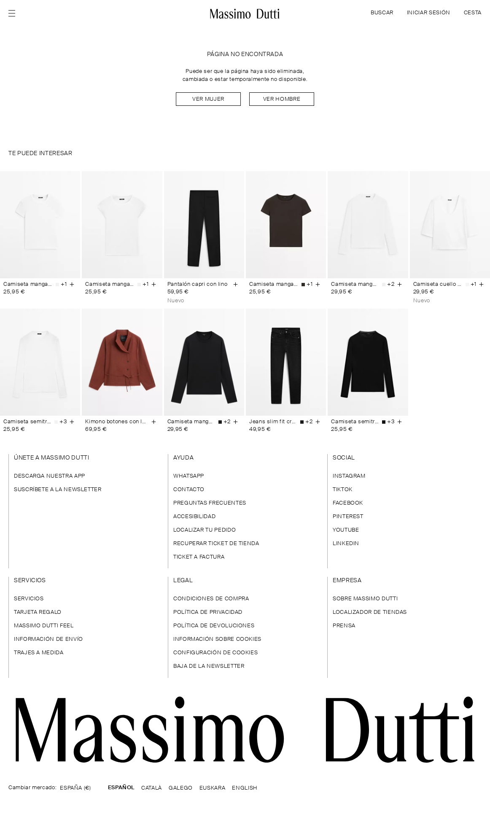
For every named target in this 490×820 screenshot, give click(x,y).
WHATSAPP (188, 476)
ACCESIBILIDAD (194, 516)
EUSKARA (212, 788)
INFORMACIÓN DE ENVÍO (48, 639)
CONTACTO (189, 489)
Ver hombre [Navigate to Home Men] (281, 99)
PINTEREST (348, 516)
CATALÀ (151, 788)
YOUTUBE (346, 530)
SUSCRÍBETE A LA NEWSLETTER (58, 489)
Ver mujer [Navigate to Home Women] (208, 99)
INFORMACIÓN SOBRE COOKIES (217, 639)
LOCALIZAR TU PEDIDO (204, 530)
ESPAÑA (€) (75, 788)
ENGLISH (244, 788)
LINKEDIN (346, 543)
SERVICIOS (29, 599)
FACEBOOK (348, 503)
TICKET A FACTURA (198, 557)
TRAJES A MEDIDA (39, 653)
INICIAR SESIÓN (428, 13)
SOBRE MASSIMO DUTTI (365, 599)
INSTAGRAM (349, 476)
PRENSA (344, 626)
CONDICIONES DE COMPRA (211, 599)
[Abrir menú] (14, 13)
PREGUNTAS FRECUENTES (209, 503)
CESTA (473, 13)
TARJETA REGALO (38, 612)
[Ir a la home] (245, 13)
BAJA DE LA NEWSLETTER (208, 666)
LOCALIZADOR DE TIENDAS (370, 612)
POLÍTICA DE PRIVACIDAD (207, 612)
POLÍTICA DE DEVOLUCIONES (213, 626)
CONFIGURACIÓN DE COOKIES (215, 653)
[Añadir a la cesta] (72, 285)
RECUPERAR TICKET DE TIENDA (216, 543)
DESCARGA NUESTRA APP (49, 476)
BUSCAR (382, 13)
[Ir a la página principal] (245, 729)
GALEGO (181, 788)
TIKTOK (343, 489)
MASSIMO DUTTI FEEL (44, 626)
